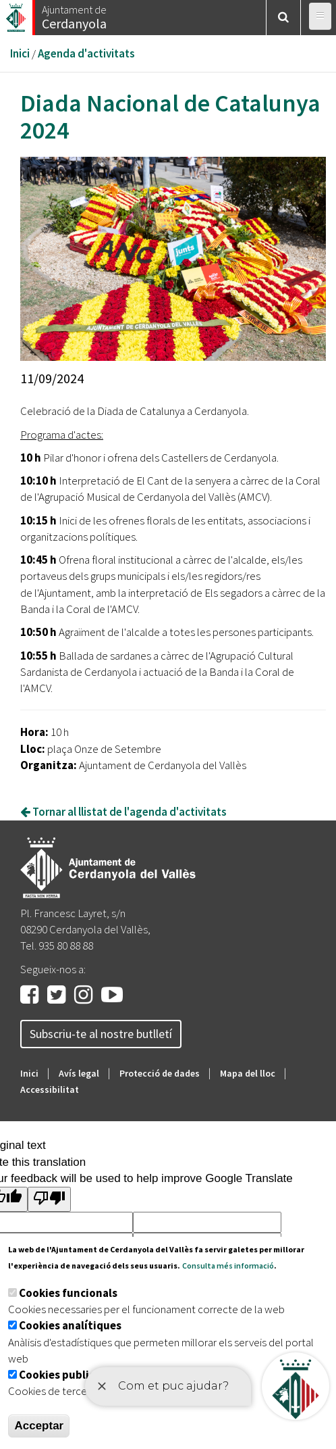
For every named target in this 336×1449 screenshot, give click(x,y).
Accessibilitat (49, 1089)
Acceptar (38, 1425)
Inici (20, 53)
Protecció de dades (159, 1073)
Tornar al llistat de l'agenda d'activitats (123, 811)
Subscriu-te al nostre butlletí (101, 1033)
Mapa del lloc (247, 1073)
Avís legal (79, 1073)
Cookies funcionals (68, 1292)
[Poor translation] (49, 1199)
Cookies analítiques (70, 1325)
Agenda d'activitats (86, 53)
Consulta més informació (228, 1265)
